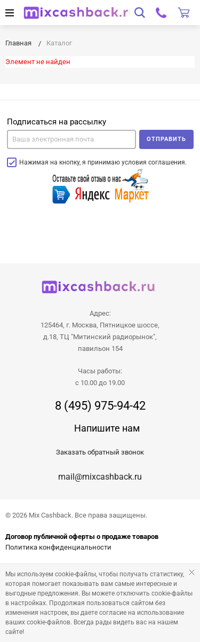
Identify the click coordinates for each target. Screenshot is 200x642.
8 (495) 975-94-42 (100, 406)
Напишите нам (107, 428)
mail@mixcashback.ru (100, 477)
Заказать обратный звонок (100, 452)
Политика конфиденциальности (58, 547)
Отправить (166, 139)
